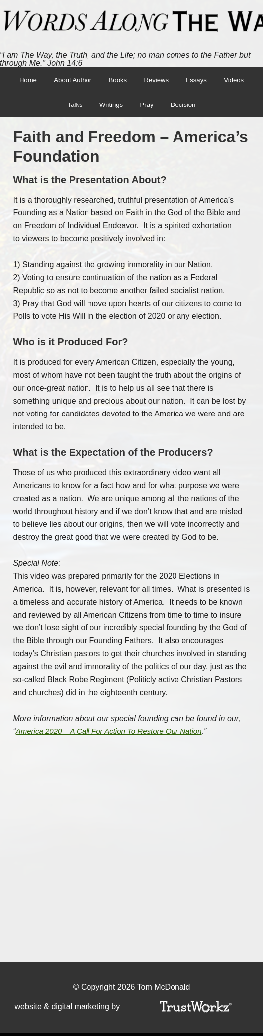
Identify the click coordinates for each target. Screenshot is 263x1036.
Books (113, 81)
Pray (148, 107)
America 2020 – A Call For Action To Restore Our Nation (115, 734)
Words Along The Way (131, 21)
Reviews (158, 81)
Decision (186, 107)
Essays (200, 81)
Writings (109, 107)
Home (21, 81)
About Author (69, 81)
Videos (240, 81)
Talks (71, 107)
